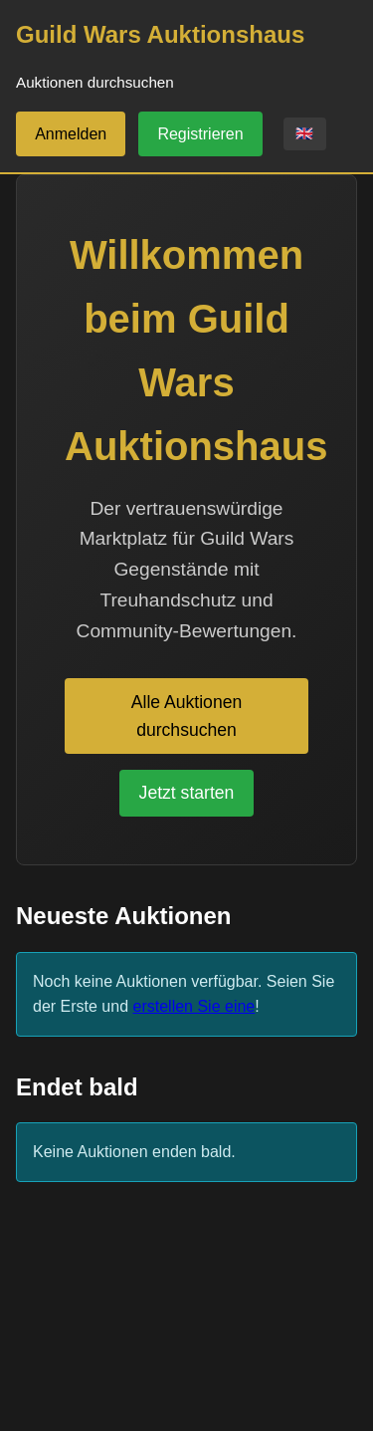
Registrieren (200, 133)
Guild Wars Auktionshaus (160, 34)
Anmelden (70, 133)
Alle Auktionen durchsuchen (187, 716)
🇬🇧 (304, 133)
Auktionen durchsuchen (95, 82)
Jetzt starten (187, 793)
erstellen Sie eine (194, 1006)
